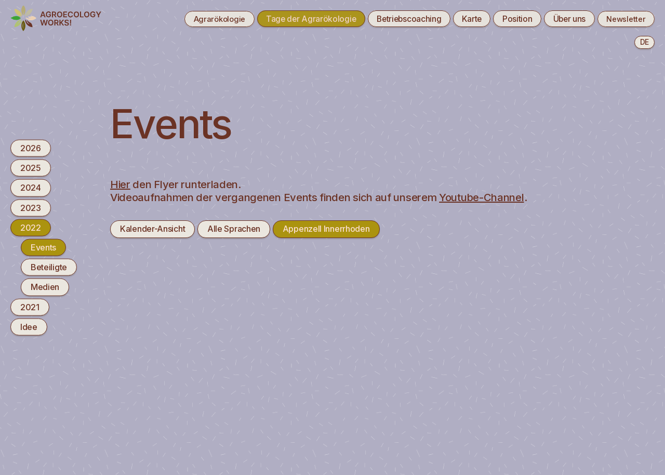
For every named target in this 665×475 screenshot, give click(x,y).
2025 (30, 168)
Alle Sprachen (233, 228)
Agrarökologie (199, 19)
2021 (29, 306)
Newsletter (624, 19)
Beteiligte (49, 267)
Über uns (564, 19)
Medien (45, 287)
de (644, 41)
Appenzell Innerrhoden (326, 228)
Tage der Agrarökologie (295, 19)
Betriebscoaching (396, 19)
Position (510, 19)
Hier (120, 184)
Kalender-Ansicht (152, 228)
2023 (30, 207)
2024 (30, 187)
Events (43, 247)
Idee (28, 326)
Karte (462, 19)
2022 (30, 227)
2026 (30, 148)
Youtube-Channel (481, 197)
